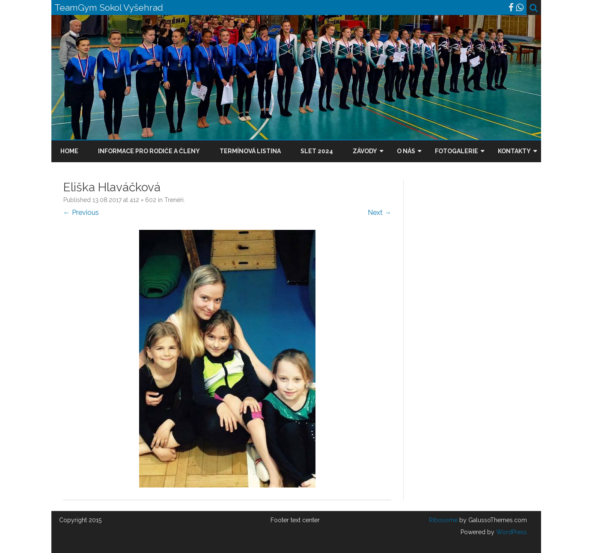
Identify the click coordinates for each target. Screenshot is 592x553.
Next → (379, 212)
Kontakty (514, 151)
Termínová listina (250, 151)
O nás (406, 151)
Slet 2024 (316, 151)
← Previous (81, 212)
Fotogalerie (456, 151)
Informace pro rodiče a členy (149, 151)
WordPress (510, 532)
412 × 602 (143, 199)
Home (69, 151)
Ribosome (443, 520)
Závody (365, 151)
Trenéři (174, 199)
